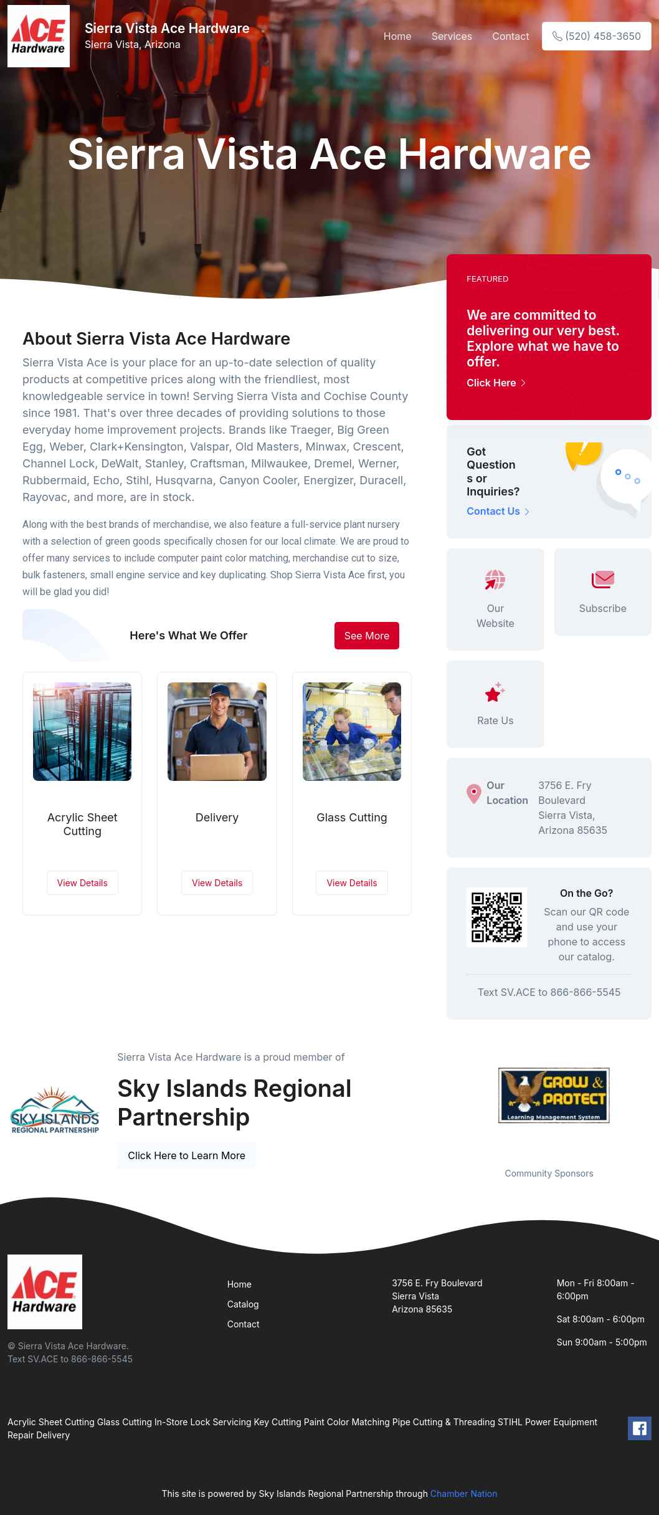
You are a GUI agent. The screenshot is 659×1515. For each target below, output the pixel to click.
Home (398, 36)
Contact (510, 36)
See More (367, 635)
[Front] (41, 36)
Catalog (243, 1304)
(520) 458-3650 (596, 36)
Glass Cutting (351, 817)
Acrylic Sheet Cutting (82, 824)
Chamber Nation (464, 1493)
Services (452, 36)
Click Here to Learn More (186, 1155)
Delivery (217, 817)
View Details (82, 882)
